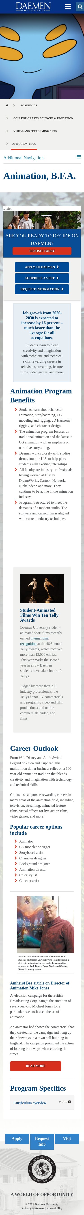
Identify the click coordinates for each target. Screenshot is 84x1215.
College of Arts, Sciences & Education (43, 118)
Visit (67, 1138)
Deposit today (42, 251)
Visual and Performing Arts (35, 131)
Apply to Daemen (40, 267)
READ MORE (35, 1066)
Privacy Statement (33, 1208)
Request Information (40, 289)
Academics (28, 105)
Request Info (42, 1141)
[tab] (42, 1102)
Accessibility (54, 1208)
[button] (67, 6)
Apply (17, 1138)
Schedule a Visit (39, 278)
